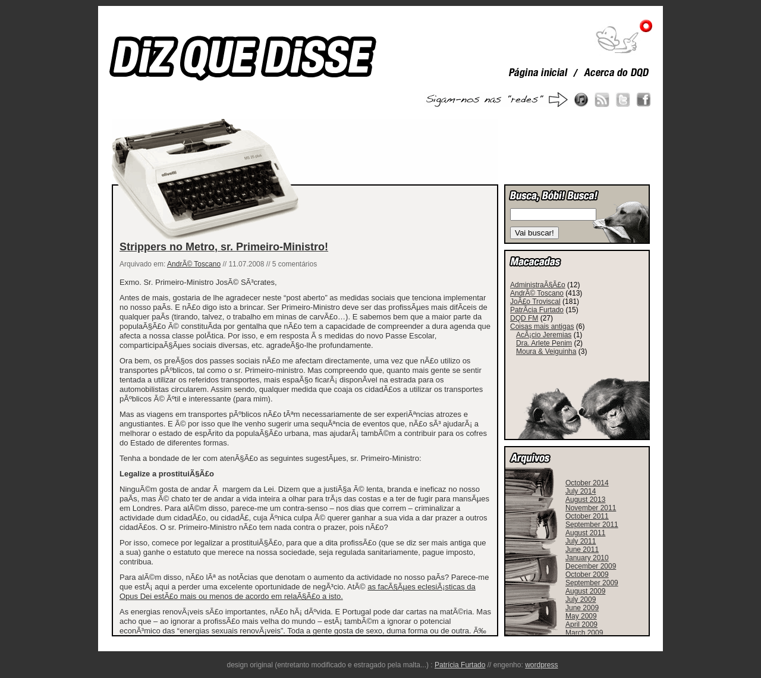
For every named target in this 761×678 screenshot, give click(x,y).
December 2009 (590, 566)
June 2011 (582, 549)
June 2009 (582, 608)
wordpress (541, 665)
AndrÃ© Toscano (194, 264)
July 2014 (580, 491)
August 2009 (585, 591)
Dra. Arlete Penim (544, 343)
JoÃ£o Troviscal (535, 301)
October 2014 (587, 483)
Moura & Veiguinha (546, 351)
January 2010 (587, 558)
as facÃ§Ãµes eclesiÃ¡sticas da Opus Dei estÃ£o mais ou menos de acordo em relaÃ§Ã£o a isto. (298, 591)
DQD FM (524, 318)
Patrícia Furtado (460, 665)
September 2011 (591, 524)
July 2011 (580, 541)
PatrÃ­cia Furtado (537, 310)
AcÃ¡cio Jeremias (543, 335)
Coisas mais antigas (542, 326)
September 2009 (591, 583)
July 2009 (580, 599)
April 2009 (581, 624)
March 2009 (584, 633)
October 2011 (587, 516)
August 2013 (585, 499)
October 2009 (587, 574)
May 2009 (581, 616)
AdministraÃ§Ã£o (537, 285)
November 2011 (590, 508)
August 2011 (585, 533)
